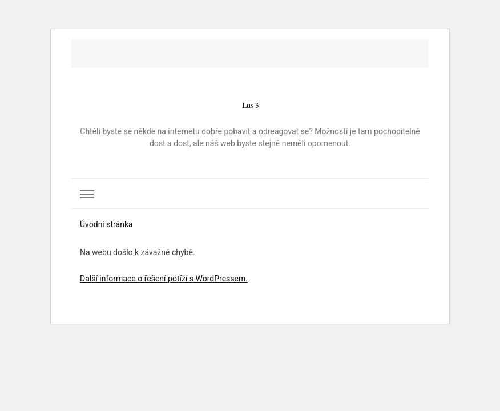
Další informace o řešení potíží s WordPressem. (164, 278)
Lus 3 (250, 105)
